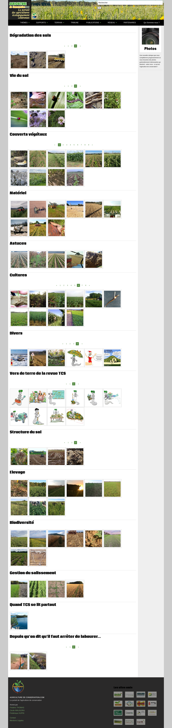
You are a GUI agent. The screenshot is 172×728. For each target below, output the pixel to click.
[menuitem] (12, 23)
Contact (13, 718)
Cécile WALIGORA (17, 710)
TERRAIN (58, 23)
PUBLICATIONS (92, 23)
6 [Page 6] (77, 145)
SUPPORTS (41, 23)
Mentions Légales (16, 720)
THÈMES (24, 23)
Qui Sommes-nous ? (152, 23)
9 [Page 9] (88, 145)
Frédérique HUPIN (17, 713)
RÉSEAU (111, 23)
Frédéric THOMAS (17, 708)
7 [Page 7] (81, 145)
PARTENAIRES (130, 23)
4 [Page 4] (70, 145)
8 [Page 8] (85, 285)
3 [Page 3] (66, 145)
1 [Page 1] (68, 46)
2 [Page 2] (71, 46)
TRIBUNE (75, 23)
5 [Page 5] (74, 285)
